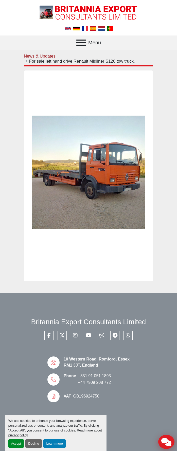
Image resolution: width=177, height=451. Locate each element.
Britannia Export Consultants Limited (88, 322)
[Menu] (81, 43)
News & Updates (40, 56)
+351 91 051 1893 (94, 376)
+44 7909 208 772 (94, 382)
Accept (16, 443)
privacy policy (18, 435)
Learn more (54, 443)
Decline (33, 443)
